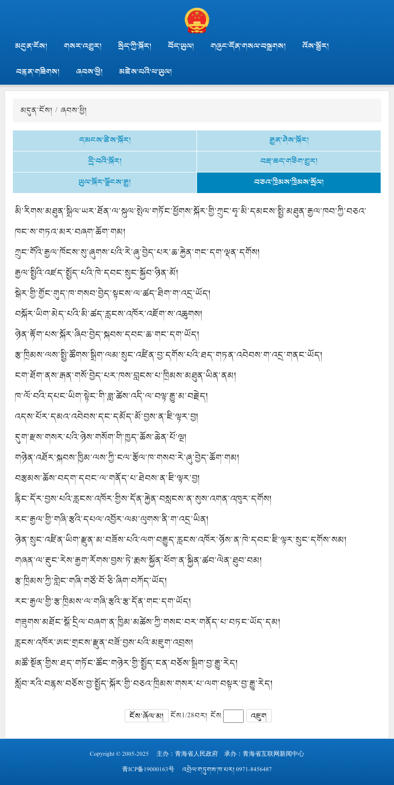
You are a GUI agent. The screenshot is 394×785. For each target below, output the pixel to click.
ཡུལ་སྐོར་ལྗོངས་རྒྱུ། (104, 182)
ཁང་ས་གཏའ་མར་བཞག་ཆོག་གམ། (70, 231)
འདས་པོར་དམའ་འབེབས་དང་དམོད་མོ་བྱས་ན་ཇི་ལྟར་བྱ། (107, 416)
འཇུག (259, 716)
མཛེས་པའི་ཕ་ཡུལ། (145, 72)
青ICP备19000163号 (148, 769)
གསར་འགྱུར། (83, 46)
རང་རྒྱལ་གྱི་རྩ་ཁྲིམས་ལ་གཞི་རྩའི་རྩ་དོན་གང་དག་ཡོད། (103, 601)
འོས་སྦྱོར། (315, 46)
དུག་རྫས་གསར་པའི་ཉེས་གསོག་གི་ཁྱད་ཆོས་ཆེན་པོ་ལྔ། (101, 437)
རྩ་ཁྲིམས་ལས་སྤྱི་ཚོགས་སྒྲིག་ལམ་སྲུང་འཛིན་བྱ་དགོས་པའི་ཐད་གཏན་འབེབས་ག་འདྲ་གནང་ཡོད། (169, 354)
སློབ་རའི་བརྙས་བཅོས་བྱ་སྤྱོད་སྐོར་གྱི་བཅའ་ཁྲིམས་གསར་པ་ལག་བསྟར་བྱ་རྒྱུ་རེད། (144, 683)
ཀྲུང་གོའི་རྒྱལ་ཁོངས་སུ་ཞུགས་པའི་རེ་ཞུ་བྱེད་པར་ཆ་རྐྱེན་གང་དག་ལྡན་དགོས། (137, 252)
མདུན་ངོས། (31, 46)
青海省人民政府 (196, 754)
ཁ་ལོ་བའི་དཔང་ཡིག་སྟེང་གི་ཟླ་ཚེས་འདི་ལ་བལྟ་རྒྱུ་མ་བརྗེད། (111, 396)
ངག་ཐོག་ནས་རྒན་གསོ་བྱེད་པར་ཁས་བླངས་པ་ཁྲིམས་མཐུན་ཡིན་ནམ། (126, 375)
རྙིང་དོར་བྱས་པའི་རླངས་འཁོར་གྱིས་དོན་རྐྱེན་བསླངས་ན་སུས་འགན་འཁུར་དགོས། (143, 498)
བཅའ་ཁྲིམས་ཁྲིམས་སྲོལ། (289, 182)
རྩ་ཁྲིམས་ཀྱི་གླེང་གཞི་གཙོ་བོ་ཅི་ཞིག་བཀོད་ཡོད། (91, 580)
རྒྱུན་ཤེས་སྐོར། (289, 140)
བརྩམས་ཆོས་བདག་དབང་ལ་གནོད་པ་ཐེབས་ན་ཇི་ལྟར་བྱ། (107, 478)
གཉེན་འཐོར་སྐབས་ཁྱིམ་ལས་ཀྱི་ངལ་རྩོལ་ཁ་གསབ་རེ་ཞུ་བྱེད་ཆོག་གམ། (127, 457)
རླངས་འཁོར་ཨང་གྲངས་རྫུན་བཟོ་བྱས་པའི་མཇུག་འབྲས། (104, 642)
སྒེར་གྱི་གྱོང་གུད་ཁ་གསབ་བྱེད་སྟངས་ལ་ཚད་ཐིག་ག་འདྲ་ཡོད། (113, 293)
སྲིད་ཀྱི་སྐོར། (134, 46)
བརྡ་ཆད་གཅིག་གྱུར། (289, 161)
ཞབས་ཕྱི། (89, 72)
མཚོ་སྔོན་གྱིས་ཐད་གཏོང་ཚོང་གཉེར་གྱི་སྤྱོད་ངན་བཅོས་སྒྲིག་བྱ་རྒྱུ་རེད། (126, 662)
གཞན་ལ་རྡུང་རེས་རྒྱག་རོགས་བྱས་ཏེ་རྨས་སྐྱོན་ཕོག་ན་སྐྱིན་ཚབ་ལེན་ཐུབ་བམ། (138, 560)
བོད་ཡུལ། (181, 46)
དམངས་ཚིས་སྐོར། (105, 140)
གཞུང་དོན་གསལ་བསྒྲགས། (248, 46)
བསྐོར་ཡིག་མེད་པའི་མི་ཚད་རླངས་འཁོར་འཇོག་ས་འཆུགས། (109, 313)
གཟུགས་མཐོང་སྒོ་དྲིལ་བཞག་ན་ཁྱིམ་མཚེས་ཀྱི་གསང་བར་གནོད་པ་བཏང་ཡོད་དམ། (148, 621)
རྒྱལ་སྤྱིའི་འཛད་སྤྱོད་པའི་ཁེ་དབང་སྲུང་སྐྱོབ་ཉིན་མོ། (97, 272)
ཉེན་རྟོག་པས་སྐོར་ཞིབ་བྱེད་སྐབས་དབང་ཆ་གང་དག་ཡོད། (107, 334)
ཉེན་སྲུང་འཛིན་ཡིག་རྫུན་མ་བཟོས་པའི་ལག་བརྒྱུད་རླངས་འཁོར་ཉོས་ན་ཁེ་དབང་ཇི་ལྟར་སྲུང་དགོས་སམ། (181, 539)
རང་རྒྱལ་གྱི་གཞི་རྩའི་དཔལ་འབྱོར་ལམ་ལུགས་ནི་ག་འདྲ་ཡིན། (112, 519)
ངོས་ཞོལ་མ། (146, 716)
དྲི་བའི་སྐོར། (105, 161)
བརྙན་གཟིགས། (38, 72)
